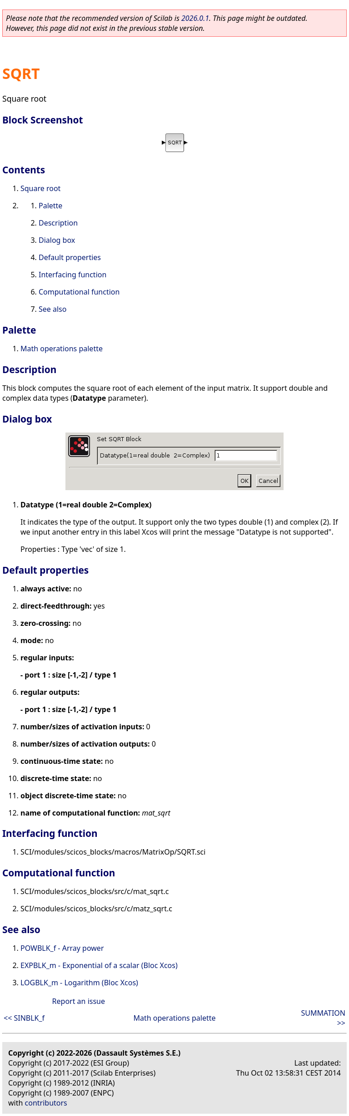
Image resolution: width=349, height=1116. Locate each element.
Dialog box (57, 240)
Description (58, 223)
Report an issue (78, 1001)
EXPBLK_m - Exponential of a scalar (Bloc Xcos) (99, 965)
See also (52, 309)
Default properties (70, 257)
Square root (40, 188)
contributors (46, 1103)
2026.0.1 (195, 18)
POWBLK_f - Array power (62, 948)
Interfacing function (72, 275)
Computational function (79, 292)
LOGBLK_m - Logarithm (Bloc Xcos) (79, 983)
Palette (50, 206)
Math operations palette (61, 349)
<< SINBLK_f (24, 1018)
